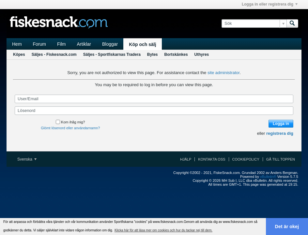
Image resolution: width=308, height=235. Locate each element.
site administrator (223, 72)
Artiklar (84, 44)
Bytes (152, 54)
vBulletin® (268, 177)
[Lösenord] (154, 110)
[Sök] (254, 23)
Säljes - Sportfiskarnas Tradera (112, 54)
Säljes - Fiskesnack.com (54, 54)
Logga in (281, 123)
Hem (17, 44)
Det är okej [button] (287, 226)
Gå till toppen (280, 159)
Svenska (27, 159)
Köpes (19, 54)
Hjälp (185, 159)
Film (61, 44)
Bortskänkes (176, 54)
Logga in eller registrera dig (270, 4)
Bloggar (110, 44)
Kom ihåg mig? (70, 122)
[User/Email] (154, 99)
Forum (39, 44)
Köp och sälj (142, 44)
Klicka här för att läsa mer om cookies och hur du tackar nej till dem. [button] (163, 230)
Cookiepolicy (245, 159)
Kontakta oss (211, 159)
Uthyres (201, 54)
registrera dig (279, 133)
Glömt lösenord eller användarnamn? (70, 128)
